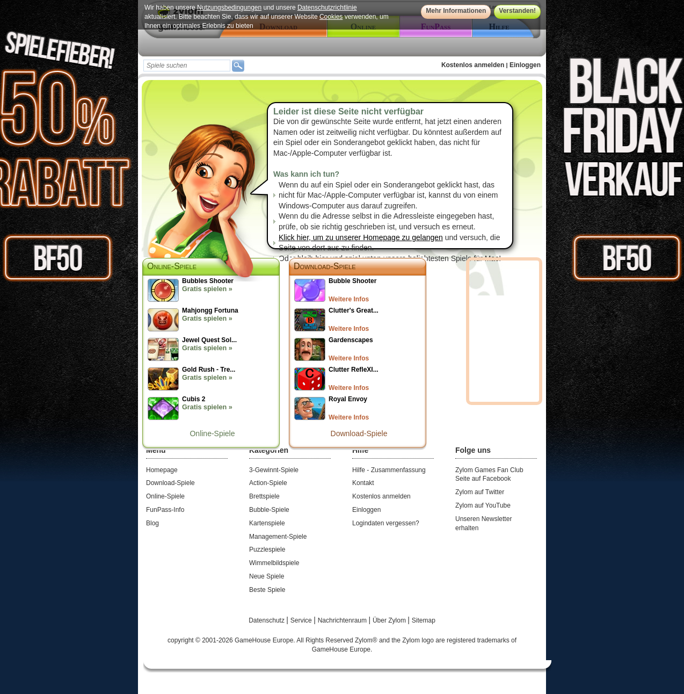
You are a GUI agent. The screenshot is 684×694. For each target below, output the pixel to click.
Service (302, 620)
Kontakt (363, 483)
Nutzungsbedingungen (229, 7)
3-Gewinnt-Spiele (274, 470)
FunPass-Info (165, 510)
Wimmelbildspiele (274, 563)
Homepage (162, 470)
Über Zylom (390, 620)
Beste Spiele (267, 590)
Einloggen (525, 65)
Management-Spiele (278, 536)
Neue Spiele (266, 576)
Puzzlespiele (267, 549)
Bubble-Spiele (269, 510)
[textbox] (186, 65)
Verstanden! (517, 11)
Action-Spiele (268, 483)
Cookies (331, 16)
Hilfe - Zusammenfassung (389, 470)
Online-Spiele (212, 433)
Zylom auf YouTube (483, 505)
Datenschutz (267, 620)
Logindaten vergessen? (385, 523)
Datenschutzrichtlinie (327, 7)
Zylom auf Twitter (479, 492)
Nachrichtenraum (343, 620)
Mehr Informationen (456, 11)
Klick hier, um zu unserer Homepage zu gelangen (361, 237)
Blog (152, 523)
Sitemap (423, 620)
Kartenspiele (267, 523)
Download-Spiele (325, 266)
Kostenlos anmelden (472, 65)
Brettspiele (264, 496)
